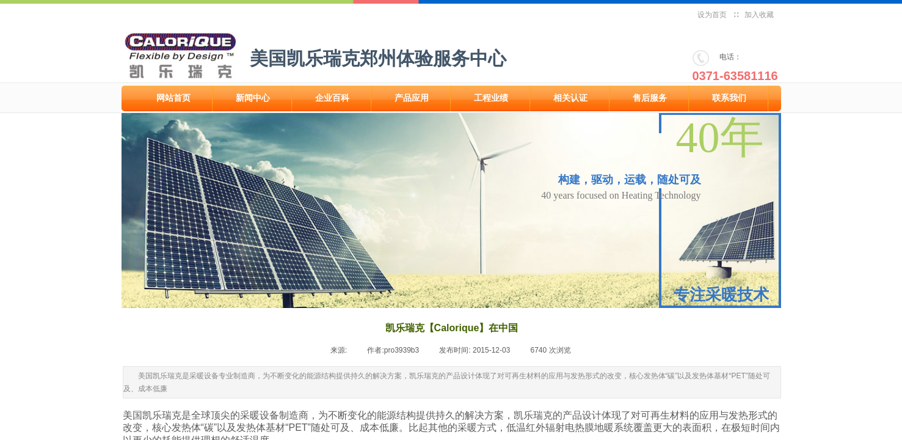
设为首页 (712, 14)
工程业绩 (491, 98)
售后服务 (650, 98)
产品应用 (412, 98)
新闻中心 (253, 98)
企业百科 (332, 98)
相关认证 (570, 98)
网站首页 (173, 98)
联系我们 (729, 98)
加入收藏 (759, 14)
